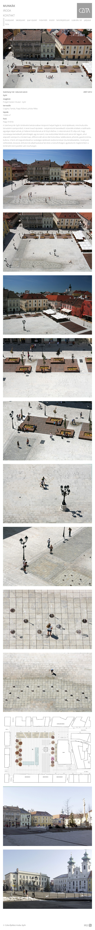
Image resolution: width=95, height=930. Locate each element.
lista (7, 24)
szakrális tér (77, 20)
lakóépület (20, 20)
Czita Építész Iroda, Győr (15, 925)
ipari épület (32, 20)
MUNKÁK (9, 6)
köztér (52, 20)
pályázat (87, 20)
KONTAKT (9, 15)
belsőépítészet (63, 20)
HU (86, 925)
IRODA (7, 10)
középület (9, 20)
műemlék (43, 20)
